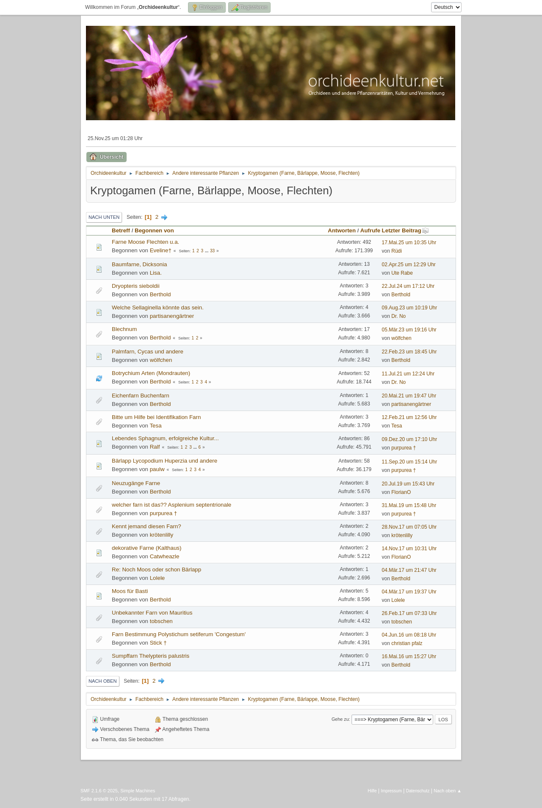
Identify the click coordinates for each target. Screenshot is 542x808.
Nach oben (102, 681)
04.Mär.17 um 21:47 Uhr (409, 570)
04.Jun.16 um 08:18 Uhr (409, 635)
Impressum (391, 791)
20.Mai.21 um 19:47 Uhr (409, 396)
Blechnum (124, 329)
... (207, 250)
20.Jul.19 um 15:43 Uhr (408, 484)
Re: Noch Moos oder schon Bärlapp (156, 569)
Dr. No (398, 316)
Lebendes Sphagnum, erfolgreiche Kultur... (165, 438)
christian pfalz (406, 643)
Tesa (155, 425)
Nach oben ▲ (448, 790)
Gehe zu (340, 719)
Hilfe (372, 790)
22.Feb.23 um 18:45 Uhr (409, 352)
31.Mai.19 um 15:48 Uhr (409, 505)
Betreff (121, 230)
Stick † (158, 643)
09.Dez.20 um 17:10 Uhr (409, 439)
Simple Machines (137, 790)
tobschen (161, 621)
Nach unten (103, 217)
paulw (157, 469)
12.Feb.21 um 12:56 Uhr (409, 417)
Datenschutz (418, 791)
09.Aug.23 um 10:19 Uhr (409, 308)
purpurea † (403, 448)
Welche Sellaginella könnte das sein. (158, 307)
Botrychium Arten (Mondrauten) (151, 373)
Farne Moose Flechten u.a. (145, 242)
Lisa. (156, 273)
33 (212, 250)
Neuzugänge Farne (136, 483)
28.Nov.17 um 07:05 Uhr (409, 527)
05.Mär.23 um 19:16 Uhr (409, 330)
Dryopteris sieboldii (136, 286)
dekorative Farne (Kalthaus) (146, 548)
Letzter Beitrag (405, 230)
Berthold (160, 294)
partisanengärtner (172, 316)
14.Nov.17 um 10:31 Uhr (409, 549)
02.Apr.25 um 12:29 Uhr (409, 264)
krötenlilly (162, 535)
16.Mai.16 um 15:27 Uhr (409, 656)
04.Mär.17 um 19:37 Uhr (409, 592)
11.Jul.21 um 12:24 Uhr (408, 374)
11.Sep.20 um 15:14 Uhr (409, 462)
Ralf (155, 447)
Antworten (342, 230)
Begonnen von (154, 230)
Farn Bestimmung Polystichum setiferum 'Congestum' (179, 634)
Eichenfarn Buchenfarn (140, 395)
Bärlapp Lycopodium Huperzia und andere (164, 461)
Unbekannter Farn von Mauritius (152, 612)
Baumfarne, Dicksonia (139, 264)
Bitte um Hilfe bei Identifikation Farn (156, 417)
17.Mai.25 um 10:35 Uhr (409, 242)
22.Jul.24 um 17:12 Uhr (408, 286)
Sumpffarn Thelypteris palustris (150, 656)
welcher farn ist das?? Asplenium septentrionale (171, 505)
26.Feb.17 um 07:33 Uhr (409, 613)
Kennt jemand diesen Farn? (146, 526)
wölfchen (401, 338)
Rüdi (396, 251)
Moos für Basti (130, 591)
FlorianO (401, 492)
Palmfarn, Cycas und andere (147, 351)
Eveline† (160, 250)
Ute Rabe (402, 273)
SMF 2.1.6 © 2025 (99, 790)
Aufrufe (370, 230)
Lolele (157, 578)
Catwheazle (165, 556)
